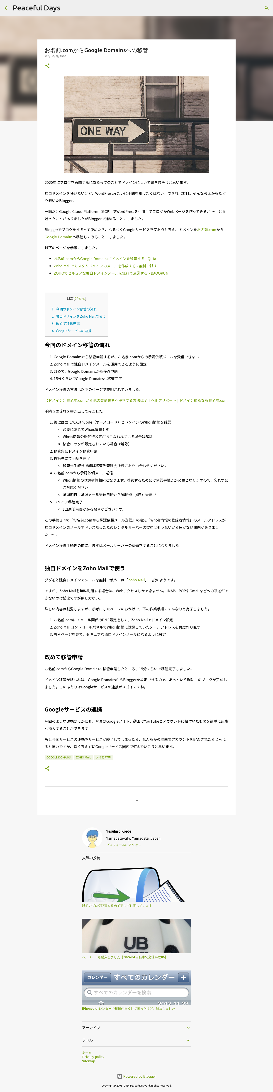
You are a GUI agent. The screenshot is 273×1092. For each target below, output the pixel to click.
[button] (47, 66)
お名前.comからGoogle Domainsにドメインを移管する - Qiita (105, 258)
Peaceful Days (36, 8)
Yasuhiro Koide (118, 831)
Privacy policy (93, 1057)
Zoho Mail (136, 580)
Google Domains (59, 236)
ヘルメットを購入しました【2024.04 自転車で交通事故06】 (125, 957)
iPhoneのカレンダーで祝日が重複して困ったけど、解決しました (128, 1008)
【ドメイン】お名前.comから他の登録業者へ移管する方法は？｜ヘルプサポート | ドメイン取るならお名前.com (136, 400)
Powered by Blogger (136, 1076)
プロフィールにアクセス (123, 845)
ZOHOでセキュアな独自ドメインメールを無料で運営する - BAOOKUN (111, 273)
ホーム (87, 1052)
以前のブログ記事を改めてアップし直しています (117, 905)
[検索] (266, 7)
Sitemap (88, 1061)
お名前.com (206, 229)
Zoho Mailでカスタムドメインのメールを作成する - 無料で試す (105, 265)
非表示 (80, 298)
